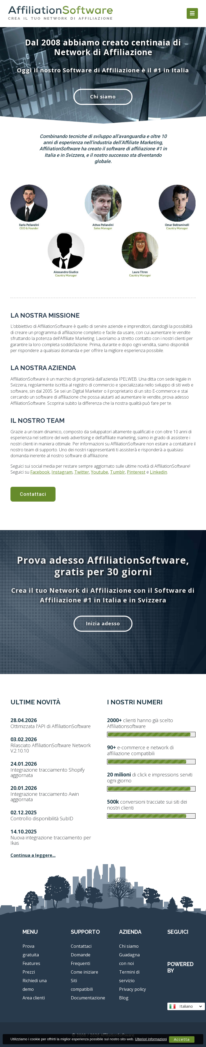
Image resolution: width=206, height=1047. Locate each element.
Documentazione (88, 998)
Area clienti (34, 998)
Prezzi (29, 972)
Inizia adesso (103, 623)
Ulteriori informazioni (151, 1039)
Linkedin (122, 472)
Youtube (63, 472)
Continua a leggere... (33, 855)
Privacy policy (132, 989)
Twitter (45, 472)
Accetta (182, 1039)
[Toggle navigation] (192, 13)
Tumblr (81, 472)
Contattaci (81, 946)
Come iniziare (84, 972)
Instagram (25, 472)
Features (31, 963)
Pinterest (99, 472)
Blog (123, 998)
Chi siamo (103, 96)
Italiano (185, 1006)
